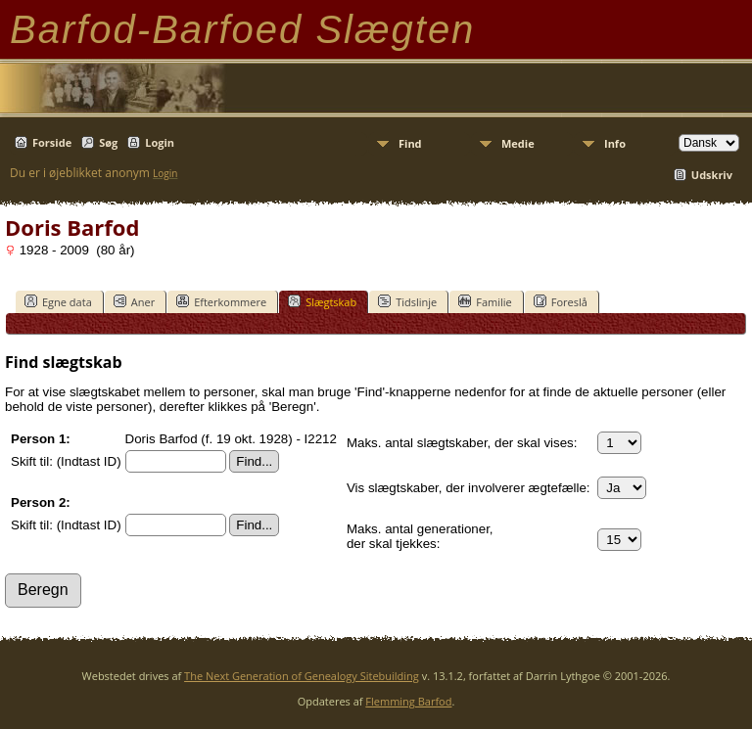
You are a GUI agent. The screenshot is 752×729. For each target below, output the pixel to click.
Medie (518, 143)
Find (410, 143)
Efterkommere (221, 301)
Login (159, 142)
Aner (134, 301)
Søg (108, 142)
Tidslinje (407, 301)
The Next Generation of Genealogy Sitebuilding (301, 675)
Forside (51, 142)
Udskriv (711, 174)
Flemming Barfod (408, 701)
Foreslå (561, 301)
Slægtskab (322, 301)
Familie (484, 301)
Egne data (58, 301)
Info (615, 143)
